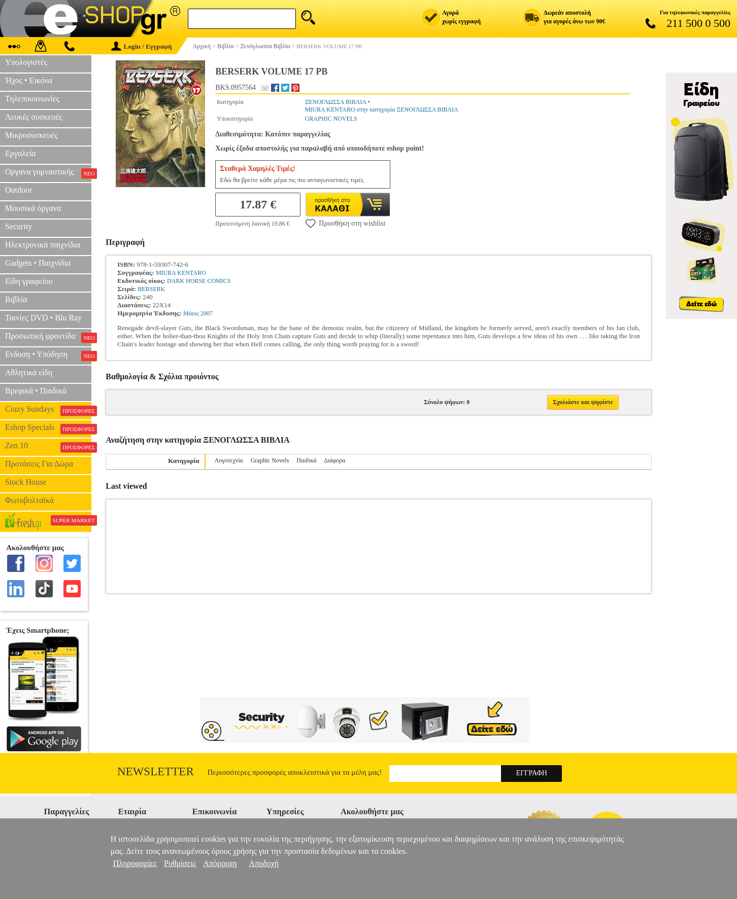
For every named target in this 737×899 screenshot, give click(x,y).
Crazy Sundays (48, 410)
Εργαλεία (20, 153)
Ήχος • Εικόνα (28, 80)
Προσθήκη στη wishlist (345, 223)
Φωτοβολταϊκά (29, 500)
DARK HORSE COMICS (198, 280)
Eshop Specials (48, 428)
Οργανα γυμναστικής (48, 172)
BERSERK (151, 289)
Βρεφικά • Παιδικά (35, 390)
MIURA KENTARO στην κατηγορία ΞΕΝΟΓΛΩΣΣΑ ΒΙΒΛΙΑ (381, 109)
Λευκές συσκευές (33, 117)
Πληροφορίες (135, 863)
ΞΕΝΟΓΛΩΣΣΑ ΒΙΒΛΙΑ (335, 101)
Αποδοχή (264, 863)
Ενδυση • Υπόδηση (48, 355)
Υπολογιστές (26, 62)
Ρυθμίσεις (180, 863)
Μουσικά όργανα (33, 208)
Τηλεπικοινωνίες (32, 98)
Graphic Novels (270, 460)
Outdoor (18, 190)
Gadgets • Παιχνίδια (38, 263)
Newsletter (155, 771)
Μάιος (191, 313)
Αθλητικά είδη (28, 372)
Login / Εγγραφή (141, 46)
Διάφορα (334, 460)
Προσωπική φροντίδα (48, 337)
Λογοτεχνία (229, 460)
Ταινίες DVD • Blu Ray (43, 317)
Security (18, 226)
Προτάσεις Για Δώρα (39, 463)
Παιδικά (306, 460)
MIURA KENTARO (181, 272)
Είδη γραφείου (29, 281)
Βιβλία (16, 299)
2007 (206, 313)
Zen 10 (48, 446)
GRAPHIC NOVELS (331, 118)
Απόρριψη (220, 863)
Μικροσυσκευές (31, 135)
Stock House (25, 482)
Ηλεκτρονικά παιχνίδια (42, 244)
